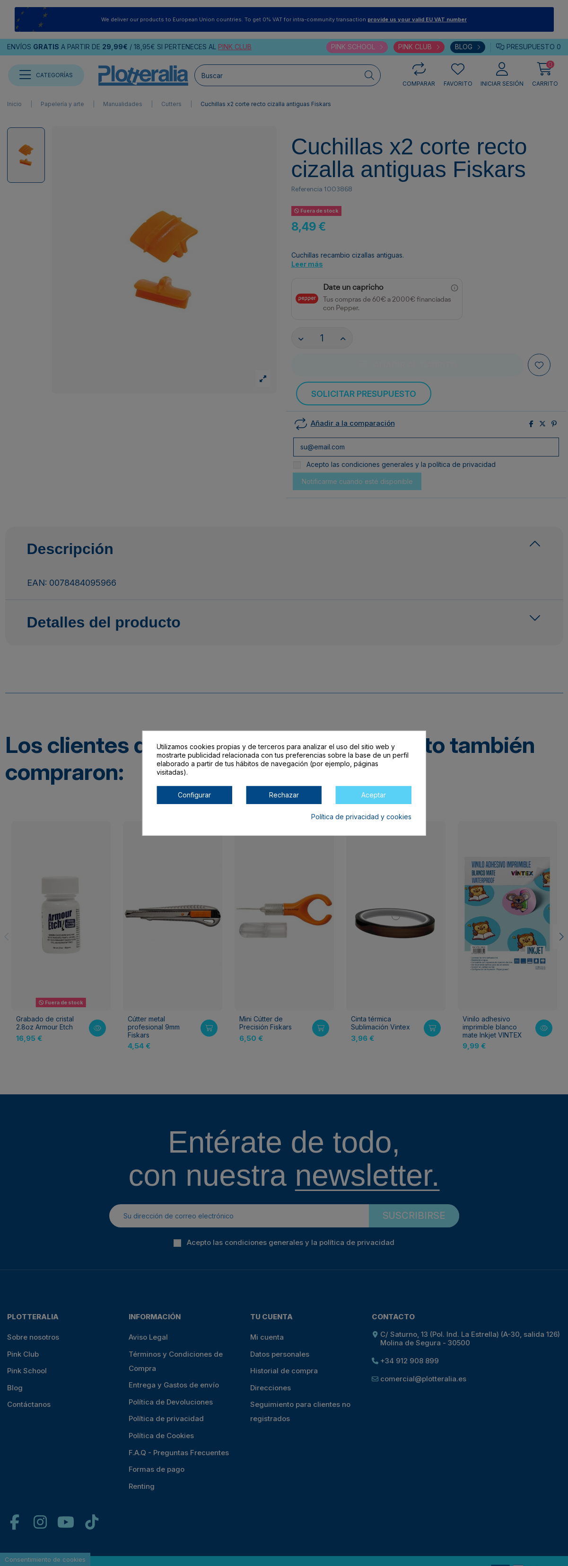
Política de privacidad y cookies (361, 816)
